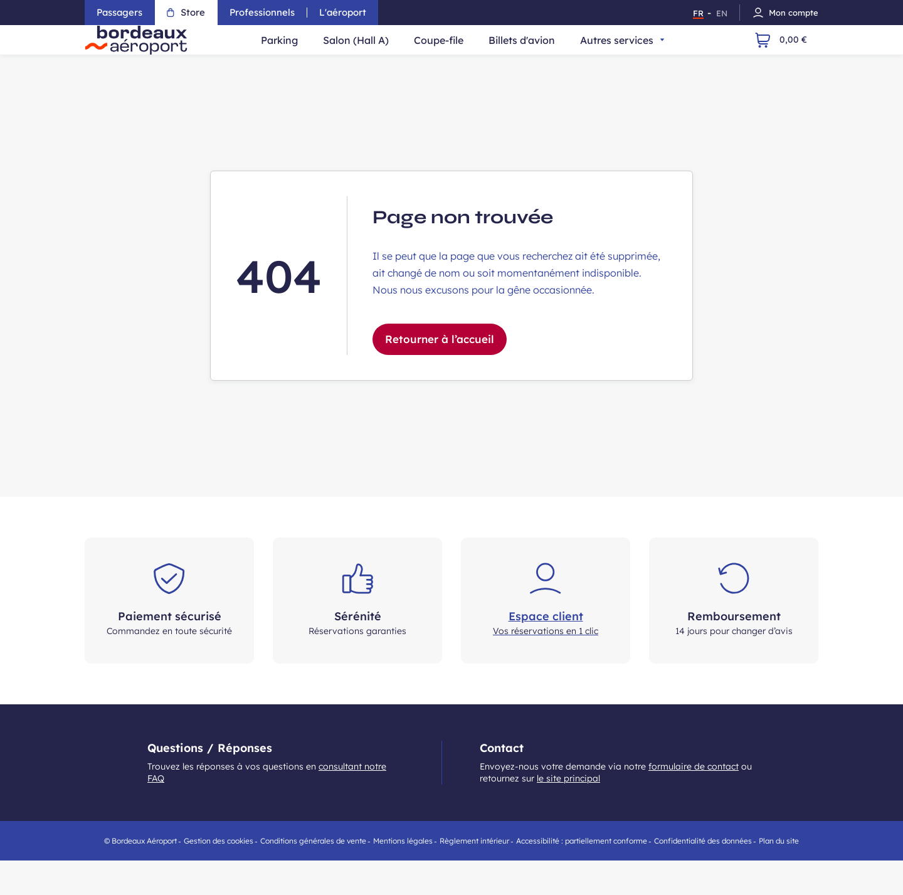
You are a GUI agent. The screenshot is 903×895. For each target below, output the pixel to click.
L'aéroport (348, 12)
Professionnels (266, 12)
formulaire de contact (693, 801)
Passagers (121, 12)
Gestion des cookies (218, 875)
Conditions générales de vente (313, 875)
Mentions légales (403, 875)
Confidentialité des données (703, 875)
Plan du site (779, 875)
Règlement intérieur (474, 875)
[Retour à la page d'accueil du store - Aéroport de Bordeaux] (149, 57)
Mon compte (785, 12)
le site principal (568, 812)
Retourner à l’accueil (439, 373)
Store (189, 12)
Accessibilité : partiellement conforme (581, 875)
